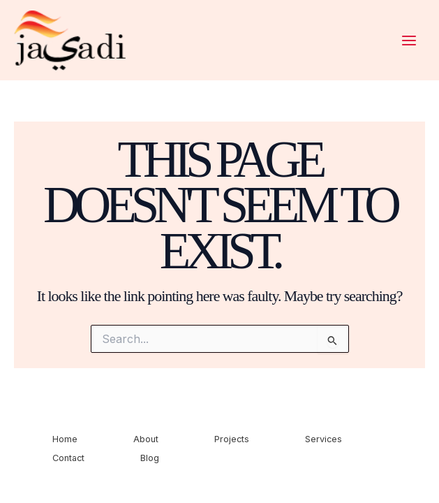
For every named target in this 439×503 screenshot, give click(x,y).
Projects (231, 439)
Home (64, 439)
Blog (149, 458)
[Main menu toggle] (409, 40)
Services (323, 439)
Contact (68, 458)
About (145, 439)
